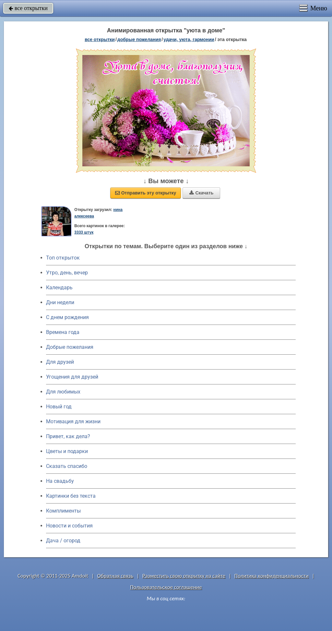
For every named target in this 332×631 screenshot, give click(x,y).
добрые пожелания (139, 39)
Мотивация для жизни (73, 421)
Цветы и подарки (67, 451)
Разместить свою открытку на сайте (183, 575)
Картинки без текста (71, 496)
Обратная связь (115, 575)
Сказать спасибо (66, 466)
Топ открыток (63, 258)
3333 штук (83, 232)
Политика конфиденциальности (271, 575)
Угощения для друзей (72, 377)
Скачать (201, 192)
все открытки (28, 8)
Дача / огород (63, 540)
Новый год (59, 407)
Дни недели (60, 302)
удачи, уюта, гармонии (188, 39)
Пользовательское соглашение (166, 587)
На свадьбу (60, 481)
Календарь (59, 287)
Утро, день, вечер (67, 273)
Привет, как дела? (68, 436)
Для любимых (63, 392)
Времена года (62, 332)
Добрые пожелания (69, 347)
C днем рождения (67, 317)
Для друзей (60, 362)
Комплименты (63, 511)
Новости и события (69, 526)
